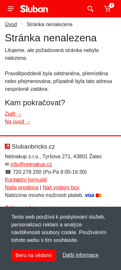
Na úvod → (18, 121)
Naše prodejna (21, 187)
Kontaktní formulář (26, 179)
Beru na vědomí (33, 255)
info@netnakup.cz (31, 164)
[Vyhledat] (89, 9)
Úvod (11, 24)
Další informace (80, 255)
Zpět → (13, 114)
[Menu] (10, 9)
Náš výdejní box (61, 187)
